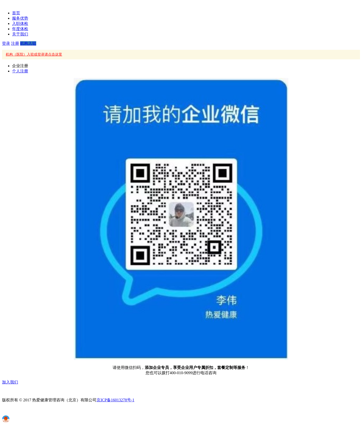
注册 (15, 43)
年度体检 (20, 29)
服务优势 (20, 18)
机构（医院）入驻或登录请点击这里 (34, 54)
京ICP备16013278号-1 (115, 400)
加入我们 (10, 382)
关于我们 (20, 34)
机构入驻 (28, 43)
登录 (6, 43)
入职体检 (20, 23)
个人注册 (20, 71)
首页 (16, 13)
